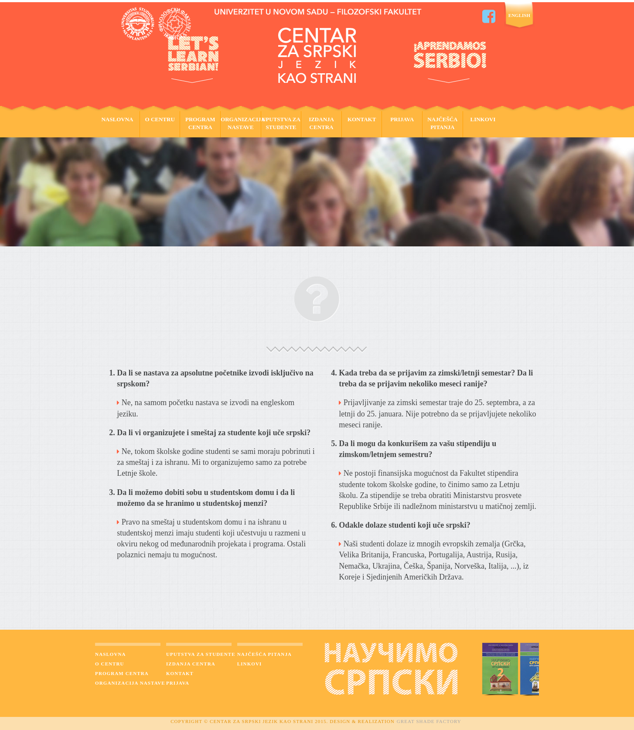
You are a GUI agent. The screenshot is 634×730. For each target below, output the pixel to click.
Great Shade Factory (429, 721)
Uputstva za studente (281, 123)
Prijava (402, 119)
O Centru (160, 119)
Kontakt (362, 119)
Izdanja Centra (321, 123)
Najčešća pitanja (442, 123)
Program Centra (200, 123)
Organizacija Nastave (241, 123)
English (519, 15)
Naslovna (117, 119)
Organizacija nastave (130, 683)
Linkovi (483, 119)
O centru (109, 663)
